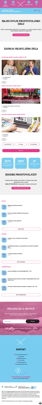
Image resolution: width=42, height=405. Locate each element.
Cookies (30, 401)
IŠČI (36, 3)
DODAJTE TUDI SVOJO (11, 184)
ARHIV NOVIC (21, 229)
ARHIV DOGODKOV (21, 262)
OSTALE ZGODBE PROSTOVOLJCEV (21, 188)
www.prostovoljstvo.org (12, 391)
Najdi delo (21, 150)
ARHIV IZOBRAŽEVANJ (21, 294)
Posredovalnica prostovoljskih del (21, 34)
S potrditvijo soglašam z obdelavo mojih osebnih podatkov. (22, 328)
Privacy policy (26, 401)
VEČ (4, 82)
